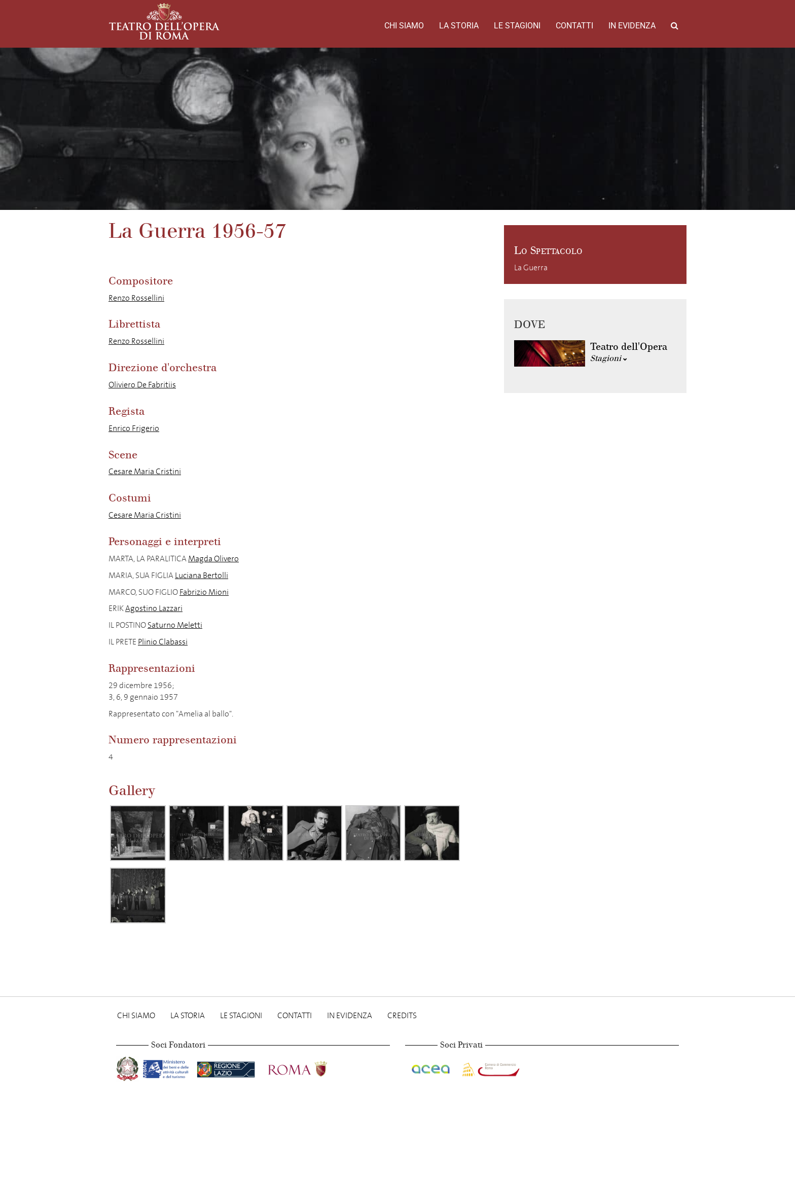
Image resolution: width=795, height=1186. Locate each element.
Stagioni (608, 358)
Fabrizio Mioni (204, 592)
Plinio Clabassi (163, 641)
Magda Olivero (213, 558)
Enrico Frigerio (134, 428)
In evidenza (632, 25)
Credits (402, 1015)
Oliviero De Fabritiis (142, 384)
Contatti (574, 25)
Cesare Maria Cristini (145, 471)
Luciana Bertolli (201, 575)
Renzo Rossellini (136, 298)
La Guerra (531, 267)
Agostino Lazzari (154, 608)
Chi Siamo (404, 25)
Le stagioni (517, 25)
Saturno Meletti (175, 625)
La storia (459, 25)
